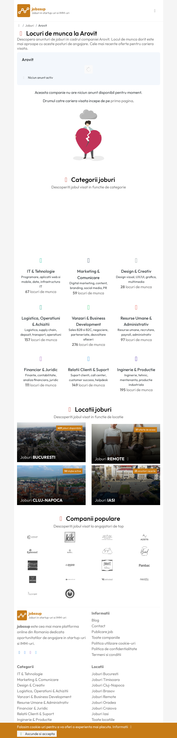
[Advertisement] (88, 222)
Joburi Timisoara (106, 679)
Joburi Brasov (103, 691)
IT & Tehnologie (41, 271)
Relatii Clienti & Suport (88, 369)
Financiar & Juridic (40, 369)
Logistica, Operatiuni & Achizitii (41, 321)
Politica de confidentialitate (114, 648)
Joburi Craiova (104, 708)
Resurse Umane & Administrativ (136, 321)
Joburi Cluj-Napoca (108, 685)
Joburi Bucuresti (105, 673)
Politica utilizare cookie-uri (113, 643)
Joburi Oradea (104, 702)
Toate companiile (106, 637)
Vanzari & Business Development (88, 321)
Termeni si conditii (106, 654)
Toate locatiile (103, 719)
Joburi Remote (104, 696)
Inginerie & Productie (136, 369)
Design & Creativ (136, 271)
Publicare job (102, 631)
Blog (95, 620)
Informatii (123, 726)
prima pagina (122, 100)
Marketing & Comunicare (88, 274)
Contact (98, 626)
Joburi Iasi (100, 713)
